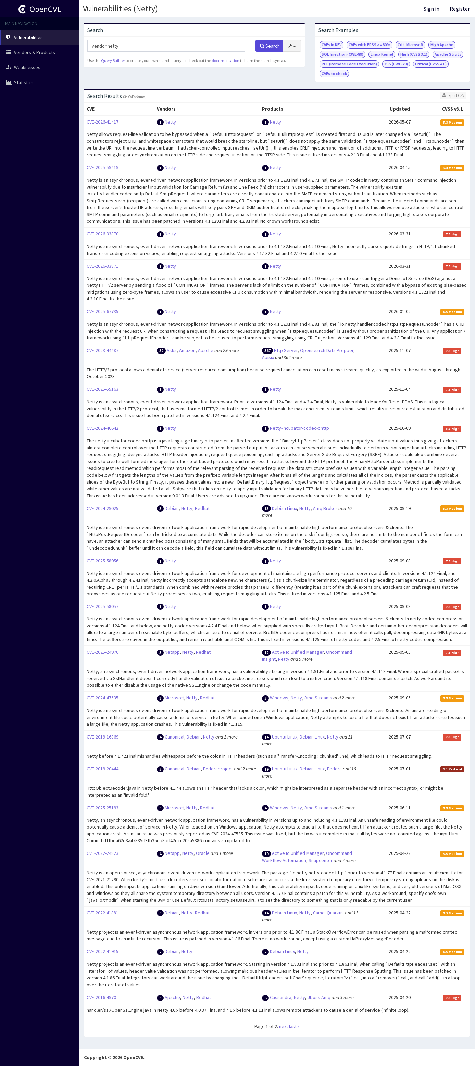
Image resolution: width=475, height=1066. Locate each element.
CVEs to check (334, 73)
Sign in (431, 8)
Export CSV (453, 95)
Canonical (174, 737)
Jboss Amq (319, 997)
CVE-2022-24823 (102, 853)
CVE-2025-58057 (102, 606)
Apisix (268, 357)
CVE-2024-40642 (102, 428)
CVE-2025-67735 (102, 311)
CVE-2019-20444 (102, 769)
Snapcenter (321, 860)
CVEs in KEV (331, 44)
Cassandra (280, 997)
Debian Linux (284, 508)
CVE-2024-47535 (102, 698)
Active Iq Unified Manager (298, 652)
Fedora (334, 769)
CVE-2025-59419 (102, 167)
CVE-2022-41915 (102, 951)
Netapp (172, 652)
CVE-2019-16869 (102, 737)
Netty (170, 122)
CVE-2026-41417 (102, 122)
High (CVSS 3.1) (413, 54)
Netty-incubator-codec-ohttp (299, 428)
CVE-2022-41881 (102, 913)
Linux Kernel (382, 54)
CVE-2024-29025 (102, 508)
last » (294, 1026)
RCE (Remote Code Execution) (349, 63)
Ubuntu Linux (284, 737)
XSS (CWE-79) (396, 63)
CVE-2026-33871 (102, 266)
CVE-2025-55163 (102, 389)
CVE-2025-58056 (102, 560)
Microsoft (174, 698)
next (283, 1026)
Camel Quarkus (328, 913)
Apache (205, 350)
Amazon (187, 350)
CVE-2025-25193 (102, 808)
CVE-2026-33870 (102, 234)
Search (270, 46)
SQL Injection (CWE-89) (342, 54)
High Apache (441, 44)
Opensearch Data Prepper (326, 350)
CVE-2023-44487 (102, 350)
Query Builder (113, 60)
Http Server (286, 350)
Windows (279, 698)
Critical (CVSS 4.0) (431, 63)
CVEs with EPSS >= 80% (369, 44)
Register (460, 8)
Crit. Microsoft (410, 44)
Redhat (202, 508)
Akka (172, 350)
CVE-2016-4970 (101, 997)
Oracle (203, 853)
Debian (172, 508)
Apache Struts (448, 54)
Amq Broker (325, 508)
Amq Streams (318, 698)
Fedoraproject (218, 769)
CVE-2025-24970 (102, 652)
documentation (225, 60)
